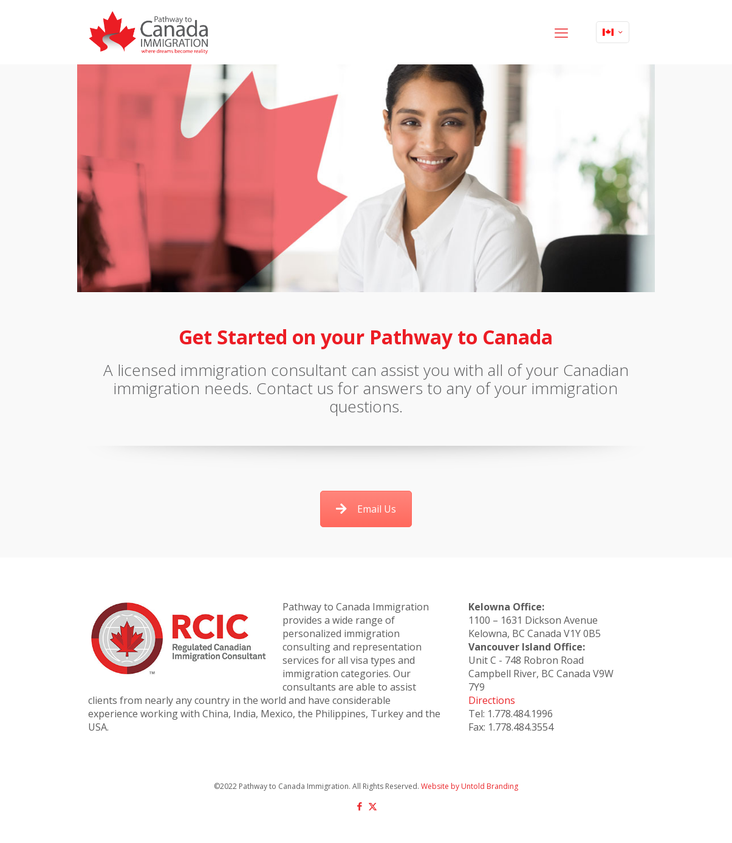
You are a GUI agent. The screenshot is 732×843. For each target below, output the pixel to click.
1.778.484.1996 (520, 713)
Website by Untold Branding (469, 786)
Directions (491, 700)
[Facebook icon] (359, 806)
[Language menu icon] (612, 32)
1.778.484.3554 (520, 727)
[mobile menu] (561, 32)
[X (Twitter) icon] (372, 806)
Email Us (366, 509)
